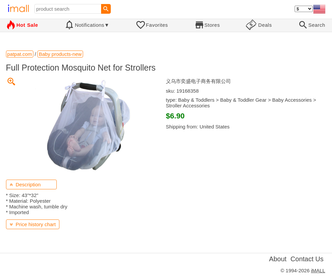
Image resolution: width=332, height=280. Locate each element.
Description (25, 184)
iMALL (318, 270)
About (277, 259)
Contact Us (307, 259)
